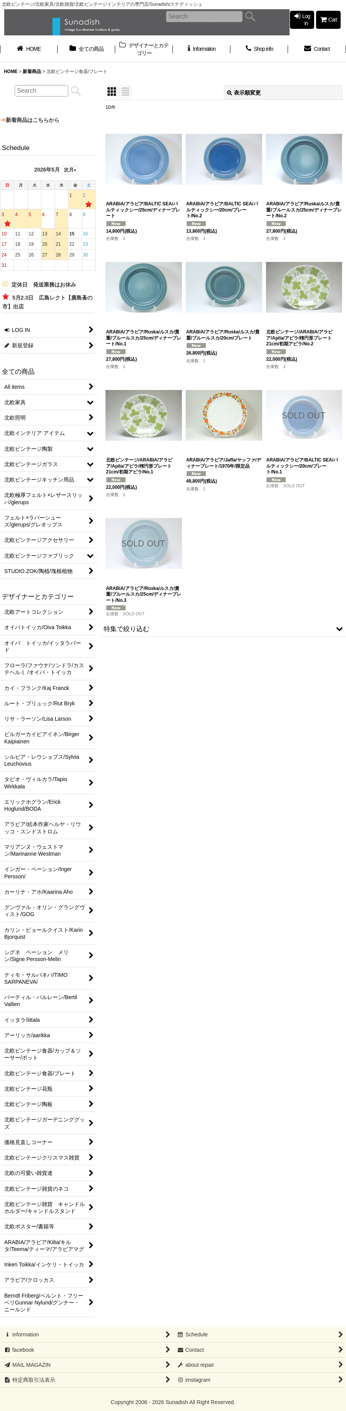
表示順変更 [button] (244, 93)
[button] (224, 629)
